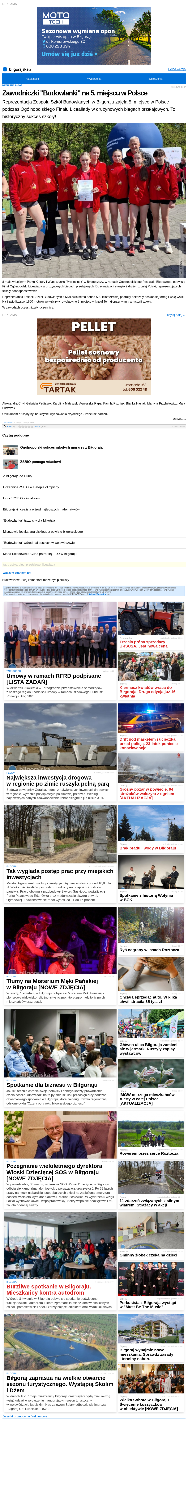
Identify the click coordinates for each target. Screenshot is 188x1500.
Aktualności (32, 78)
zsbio (13, 564)
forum (11, 426)
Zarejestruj (101, 594)
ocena (40, 426)
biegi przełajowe (30, 564)
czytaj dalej (176, 315)
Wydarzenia (94, 78)
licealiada (48, 564)
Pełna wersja (177, 69)
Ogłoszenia (155, 78)
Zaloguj (92, 594)
